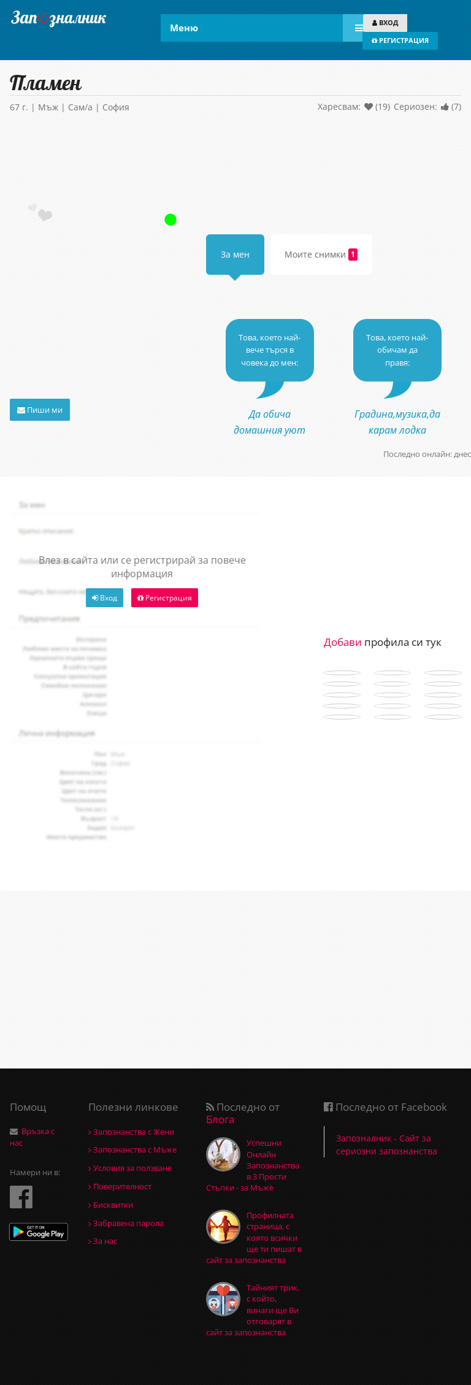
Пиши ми (40, 409)
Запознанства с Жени (131, 1131)
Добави (343, 642)
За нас (102, 1240)
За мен (235, 254)
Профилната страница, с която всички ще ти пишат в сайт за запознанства (254, 1237)
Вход (104, 598)
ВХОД (385, 22)
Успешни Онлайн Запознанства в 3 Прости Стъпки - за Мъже (252, 1165)
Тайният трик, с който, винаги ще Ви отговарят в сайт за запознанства (252, 1310)
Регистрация (164, 598)
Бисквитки (110, 1204)
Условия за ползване (130, 1167)
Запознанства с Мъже (132, 1149)
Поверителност (119, 1186)
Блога (220, 1119)
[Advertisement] (235, 160)
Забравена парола (126, 1223)
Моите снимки (321, 254)
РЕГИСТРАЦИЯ (400, 40)
